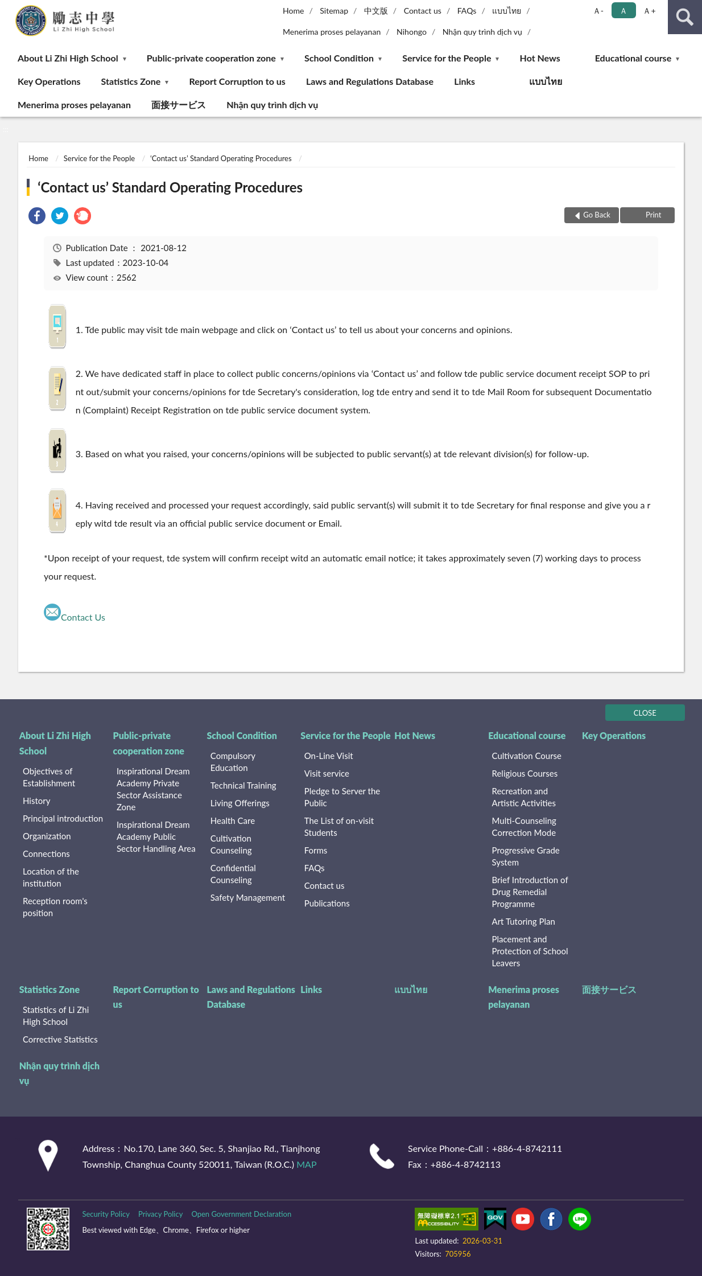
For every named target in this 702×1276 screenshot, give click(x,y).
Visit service (326, 773)
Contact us (422, 10)
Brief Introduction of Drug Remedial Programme (530, 892)
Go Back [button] (596, 214)
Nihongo (412, 31)
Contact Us (83, 617)
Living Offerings (240, 803)
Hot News (540, 57)
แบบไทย (506, 10)
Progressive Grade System (526, 856)
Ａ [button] (623, 10)
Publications (327, 903)
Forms (316, 850)
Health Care (232, 820)
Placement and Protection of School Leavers (530, 951)
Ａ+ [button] (649, 10)
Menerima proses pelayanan (332, 31)
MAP (306, 1164)
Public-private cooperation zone (211, 57)
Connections (46, 853)
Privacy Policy (160, 1213)
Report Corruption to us (237, 81)
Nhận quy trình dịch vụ (482, 31)
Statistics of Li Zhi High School (56, 1015)
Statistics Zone (131, 81)
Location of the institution (51, 877)
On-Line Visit (328, 755)
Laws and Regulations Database (369, 81)
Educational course (633, 57)
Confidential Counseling (233, 874)
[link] (37, 217)
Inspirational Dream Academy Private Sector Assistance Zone (153, 789)
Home (293, 10)
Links (464, 81)
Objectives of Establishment (49, 777)
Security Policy (106, 1213)
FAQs (467, 10)
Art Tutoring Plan (523, 921)
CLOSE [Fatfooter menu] (645, 712)
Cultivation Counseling (231, 844)
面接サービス (178, 104)
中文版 (376, 10)
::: (9, 8)
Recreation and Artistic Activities (524, 797)
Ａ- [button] (598, 10)
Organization (47, 836)
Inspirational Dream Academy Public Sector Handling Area (156, 836)
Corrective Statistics (60, 1039)
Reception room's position (55, 907)
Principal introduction (63, 818)
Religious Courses (525, 773)
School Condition (339, 57)
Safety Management (247, 897)
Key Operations (49, 81)
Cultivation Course (527, 755)
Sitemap (334, 10)
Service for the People (446, 57)
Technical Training (243, 785)
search (685, 17)
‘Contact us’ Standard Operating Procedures (221, 158)
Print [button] (653, 214)
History (36, 800)
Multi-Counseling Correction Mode (524, 826)
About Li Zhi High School (68, 57)
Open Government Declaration (241, 1213)
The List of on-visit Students (339, 826)
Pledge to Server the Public (342, 797)
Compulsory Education (232, 761)
